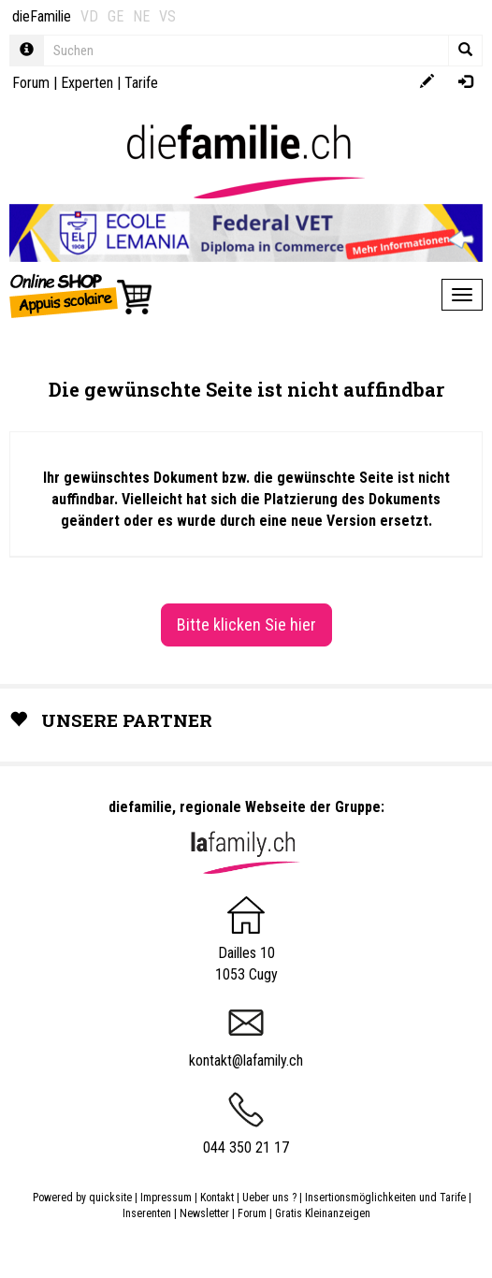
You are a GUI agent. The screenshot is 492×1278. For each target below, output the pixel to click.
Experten (87, 83)
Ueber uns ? (269, 1197)
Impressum (166, 1197)
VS (167, 16)
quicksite (110, 1197)
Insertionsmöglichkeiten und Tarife (385, 1197)
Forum (31, 83)
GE (115, 16)
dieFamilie (41, 16)
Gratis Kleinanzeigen (322, 1213)
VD (89, 16)
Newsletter (204, 1213)
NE (141, 16)
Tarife (141, 83)
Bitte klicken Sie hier (246, 624)
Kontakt (217, 1197)
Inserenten (148, 1213)
